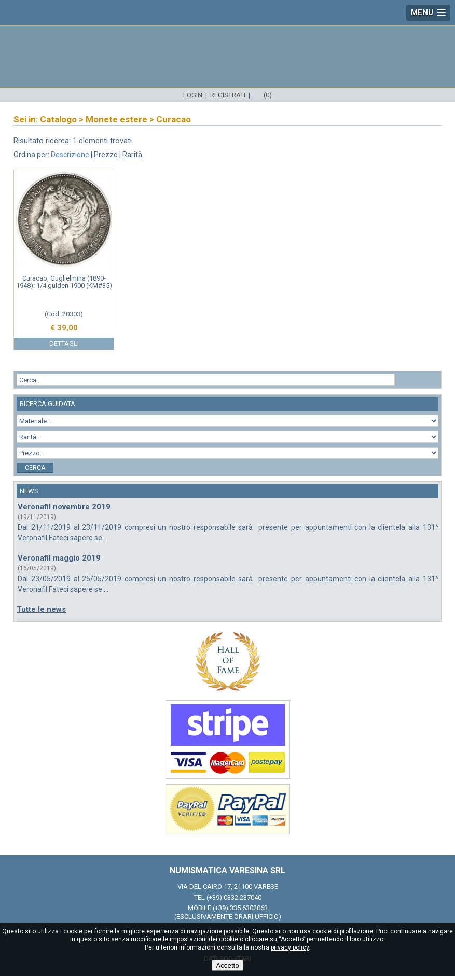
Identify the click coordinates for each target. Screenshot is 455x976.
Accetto (227, 965)
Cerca (35, 467)
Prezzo (106, 154)
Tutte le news (41, 609)
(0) (268, 95)
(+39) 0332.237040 (233, 897)
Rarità (132, 154)
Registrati (227, 95)
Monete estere (116, 119)
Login (192, 95)
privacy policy (290, 947)
